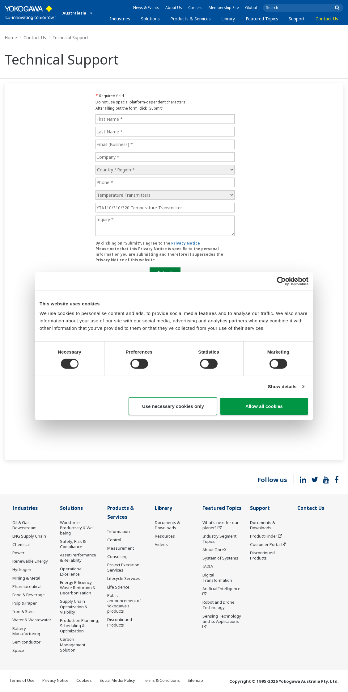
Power (18, 553)
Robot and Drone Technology (218, 604)
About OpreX (214, 549)
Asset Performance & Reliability (78, 557)
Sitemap (195, 680)
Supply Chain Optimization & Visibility (73, 606)
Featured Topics (262, 19)
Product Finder (263, 536)
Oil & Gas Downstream (24, 525)
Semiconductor (26, 642)
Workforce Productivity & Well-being (78, 528)
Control (114, 540)
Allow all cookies (264, 406)
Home (11, 37)
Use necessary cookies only (173, 406)
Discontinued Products (119, 622)
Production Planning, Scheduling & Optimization (79, 626)
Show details (282, 386)
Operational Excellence (71, 571)
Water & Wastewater (31, 620)
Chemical (21, 544)
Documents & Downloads (167, 525)
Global (251, 7)
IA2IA (207, 566)
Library (228, 19)
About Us (173, 7)
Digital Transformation (217, 577)
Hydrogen (21, 569)
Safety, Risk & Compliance (73, 544)
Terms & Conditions (161, 680)
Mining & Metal (26, 578)
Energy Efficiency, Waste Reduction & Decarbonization (77, 588)
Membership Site (224, 7)
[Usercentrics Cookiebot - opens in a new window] (281, 281)
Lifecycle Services (123, 578)
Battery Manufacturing (26, 631)
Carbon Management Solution (72, 644)
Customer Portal (265, 544)
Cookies (84, 680)
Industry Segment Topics (219, 538)
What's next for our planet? (220, 525)
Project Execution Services (123, 567)
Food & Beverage (28, 595)
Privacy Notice (55, 680)
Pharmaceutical (26, 586)
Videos (161, 544)
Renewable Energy (30, 561)
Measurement (120, 548)
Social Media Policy (117, 680)
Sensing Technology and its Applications (221, 618)
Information (118, 531)
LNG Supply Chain (29, 536)
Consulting (117, 556)
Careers (195, 7)
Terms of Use (22, 680)
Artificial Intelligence (221, 588)
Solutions (150, 19)
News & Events (146, 7)
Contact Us (327, 19)
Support (297, 19)
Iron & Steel (23, 611)
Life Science (118, 587)
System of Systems (220, 558)
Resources (165, 536)
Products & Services (190, 19)
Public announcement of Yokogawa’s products (124, 603)
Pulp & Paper (24, 603)
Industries (120, 19)
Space (18, 650)
